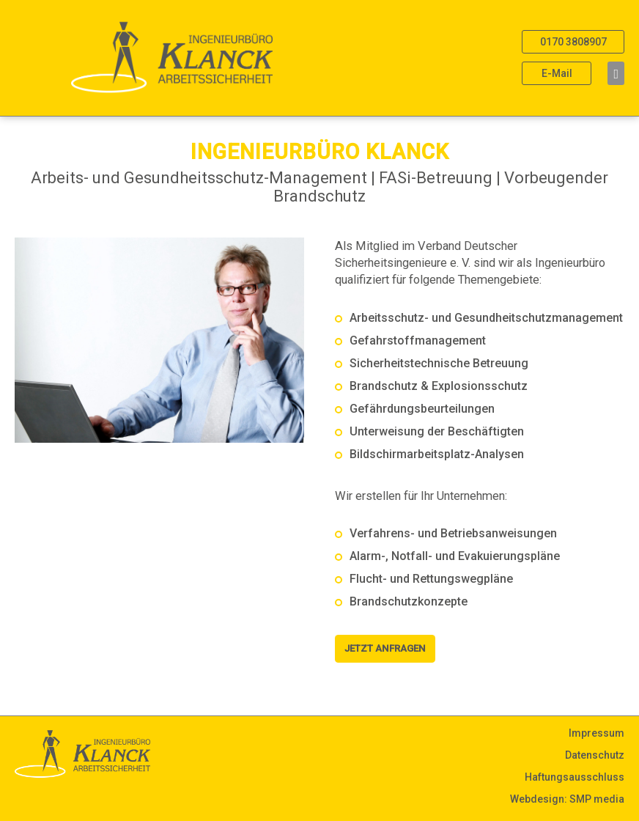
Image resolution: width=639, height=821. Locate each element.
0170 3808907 (573, 42)
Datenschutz (594, 755)
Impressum (596, 733)
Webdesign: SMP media (567, 799)
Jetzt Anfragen (385, 648)
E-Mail (557, 73)
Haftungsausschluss (574, 777)
